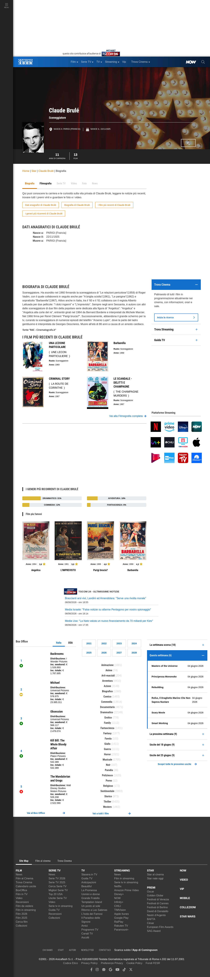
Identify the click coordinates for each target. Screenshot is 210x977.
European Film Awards (160, 927)
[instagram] (97, 970)
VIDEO (184, 879)
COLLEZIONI (188, 907)
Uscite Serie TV (58, 898)
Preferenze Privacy (112, 963)
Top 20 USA (56, 894)
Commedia (106, 701)
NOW (117, 898)
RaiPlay (118, 921)
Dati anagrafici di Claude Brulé (40, 205)
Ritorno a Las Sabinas (94, 910)
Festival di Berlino (157, 907)
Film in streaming (26, 910)
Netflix (117, 886)
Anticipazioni (88, 882)
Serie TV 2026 (57, 878)
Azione (107, 686)
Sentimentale (107, 791)
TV (83, 870)
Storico (108, 796)
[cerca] (203, 62)
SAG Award (153, 931)
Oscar (150, 891)
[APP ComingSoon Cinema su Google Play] (191, 950)
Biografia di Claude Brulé (77, 205)
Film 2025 (21, 917)
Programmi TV (89, 929)
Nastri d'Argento (156, 915)
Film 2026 (21, 913)
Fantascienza (107, 728)
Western (107, 806)
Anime (108, 670)
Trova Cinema (24, 882)
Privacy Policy (89, 963)
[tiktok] (124, 970)
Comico (107, 696)
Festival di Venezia (158, 899)
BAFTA (151, 919)
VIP (182, 889)
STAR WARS (187, 916)
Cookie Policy (134, 963)
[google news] (104, 970)
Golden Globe (155, 895)
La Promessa (89, 890)
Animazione (107, 665)
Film (76, 155)
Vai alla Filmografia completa (127, 416)
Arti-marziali (108, 675)
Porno (109, 780)
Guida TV (54, 910)
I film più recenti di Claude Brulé (114, 205)
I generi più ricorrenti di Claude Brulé (43, 213)
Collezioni (21, 925)
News (19, 874)
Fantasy (107, 733)
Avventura (107, 680)
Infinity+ (118, 902)
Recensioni (22, 902)
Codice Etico (70, 963)
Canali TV (87, 933)
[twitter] (131, 970)
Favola (108, 738)
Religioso (108, 785)
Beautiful (86, 886)
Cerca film (22, 921)
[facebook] (91, 970)
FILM (19, 870)
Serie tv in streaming (61, 906)
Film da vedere (24, 906)
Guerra (107, 749)
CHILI (117, 906)
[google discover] (111, 970)
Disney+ (119, 894)
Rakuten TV (121, 925)
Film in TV (22, 894)
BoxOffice (21, 890)
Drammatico (106, 712)
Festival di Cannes (158, 903)
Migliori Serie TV (58, 890)
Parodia (109, 770)
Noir (108, 764)
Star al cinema (155, 874)
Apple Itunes (121, 913)
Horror (107, 754)
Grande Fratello (90, 898)
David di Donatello (157, 911)
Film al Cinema (24, 878)
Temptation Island (91, 902)
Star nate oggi (155, 878)
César (150, 923)
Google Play (121, 917)
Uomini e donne (90, 894)
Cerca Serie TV (57, 886)
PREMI (151, 887)
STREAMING (122, 870)
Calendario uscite (26, 886)
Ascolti (85, 937)
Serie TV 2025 (57, 882)
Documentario (107, 707)
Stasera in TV (89, 874)
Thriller (107, 801)
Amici (84, 925)
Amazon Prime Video (126, 890)
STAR (150, 870)
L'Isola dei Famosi (91, 913)
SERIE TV (55, 870)
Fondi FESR (153, 963)
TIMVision (120, 910)
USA (70, 642)
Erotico (108, 717)
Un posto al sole (90, 906)
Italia (58, 642)
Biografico (107, 691)
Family (107, 722)
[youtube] (117, 970)
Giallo (107, 743)
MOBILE (185, 898)
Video (19, 898)
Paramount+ (121, 929)
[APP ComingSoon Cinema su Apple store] (169, 950)
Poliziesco (107, 775)
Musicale (107, 759)
